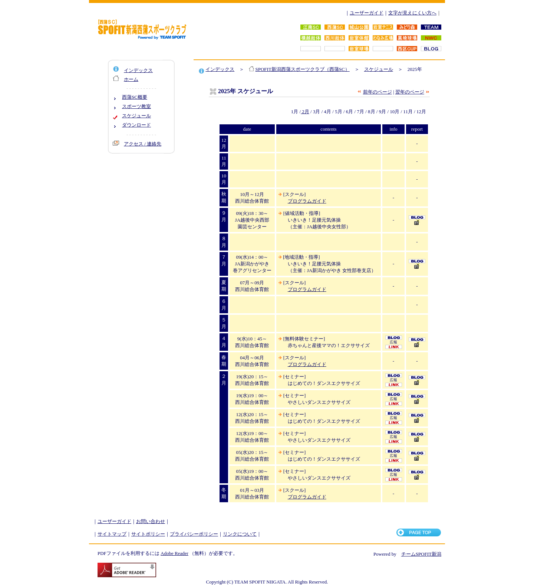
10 (223, 176)
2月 (305, 111)
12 (223, 140)
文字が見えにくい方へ (412, 13)
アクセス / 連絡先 (142, 144)
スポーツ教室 (136, 106)
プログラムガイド (307, 201)
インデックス (138, 70)
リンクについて (240, 534)
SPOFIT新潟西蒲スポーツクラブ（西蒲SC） (303, 69)
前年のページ (377, 92)
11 (223, 158)
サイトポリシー (148, 534)
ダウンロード (136, 125)
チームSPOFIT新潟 (421, 554)
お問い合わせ (150, 521)
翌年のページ (409, 92)
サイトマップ (112, 534)
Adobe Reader (174, 553)
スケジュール (136, 115)
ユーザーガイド (366, 13)
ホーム (131, 79)
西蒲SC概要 (134, 97)
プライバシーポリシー (194, 534)
